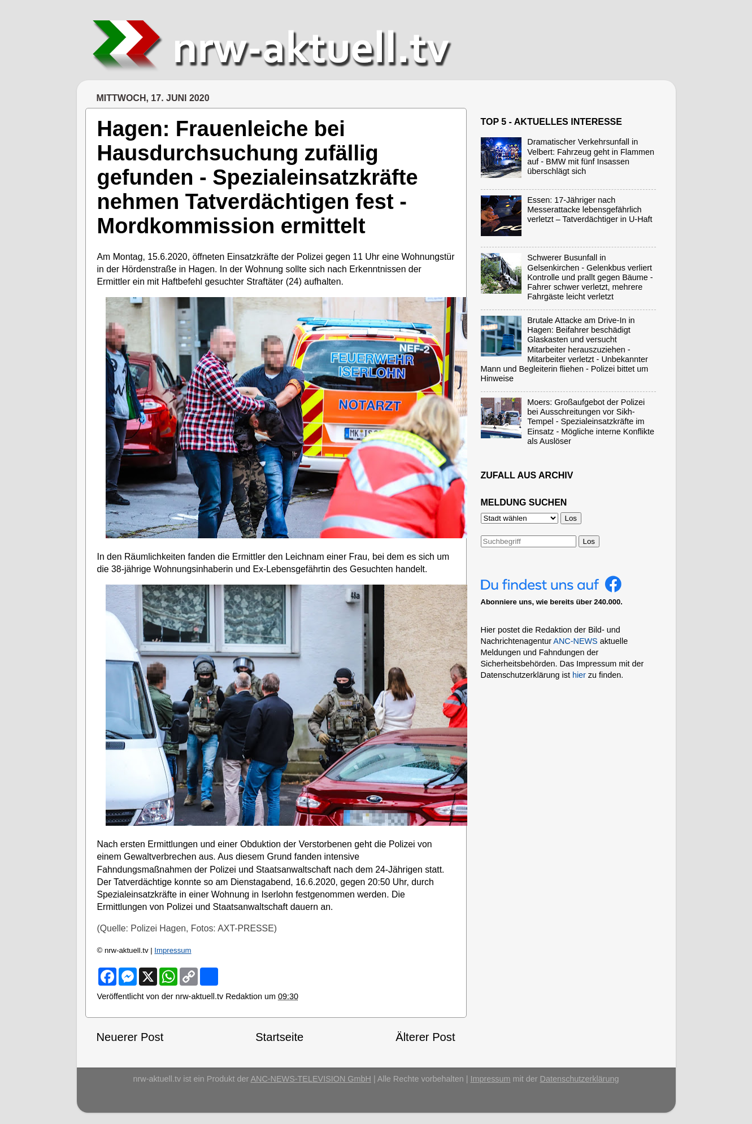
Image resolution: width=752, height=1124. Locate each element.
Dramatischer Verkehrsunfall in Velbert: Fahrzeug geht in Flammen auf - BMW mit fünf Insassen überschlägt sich (590, 156)
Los (589, 541)
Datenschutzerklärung (579, 1078)
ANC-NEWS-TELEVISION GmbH (310, 1078)
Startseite (279, 1037)
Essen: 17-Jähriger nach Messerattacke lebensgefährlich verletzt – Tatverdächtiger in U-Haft (589, 209)
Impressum (172, 950)
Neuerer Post (130, 1037)
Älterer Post (425, 1037)
